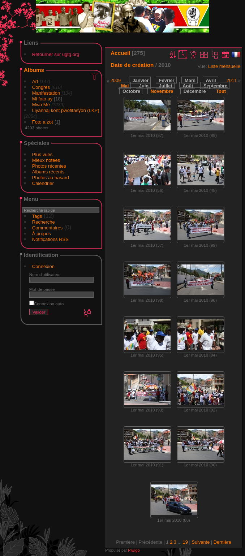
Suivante (201, 542)
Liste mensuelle (224, 66)
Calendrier (43, 183)
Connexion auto (46, 303)
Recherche (43, 222)
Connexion (43, 266)
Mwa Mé (41, 104)
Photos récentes (49, 166)
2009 (116, 80)
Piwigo (133, 550)
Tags (37, 216)
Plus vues (42, 154)
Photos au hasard (50, 177)
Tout (221, 91)
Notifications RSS (50, 239)
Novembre (162, 91)
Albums (34, 70)
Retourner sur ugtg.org (55, 54)
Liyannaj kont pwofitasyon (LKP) (65, 110)
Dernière (222, 542)
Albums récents (48, 171)
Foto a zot (42, 122)
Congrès (41, 87)
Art (35, 81)
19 (185, 542)
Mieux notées (46, 160)
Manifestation (46, 93)
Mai (125, 86)
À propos (41, 233)
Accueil (120, 53)
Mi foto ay (42, 99)
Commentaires (47, 227)
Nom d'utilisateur (45, 274)
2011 (232, 80)
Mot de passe (42, 289)
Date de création (132, 65)
